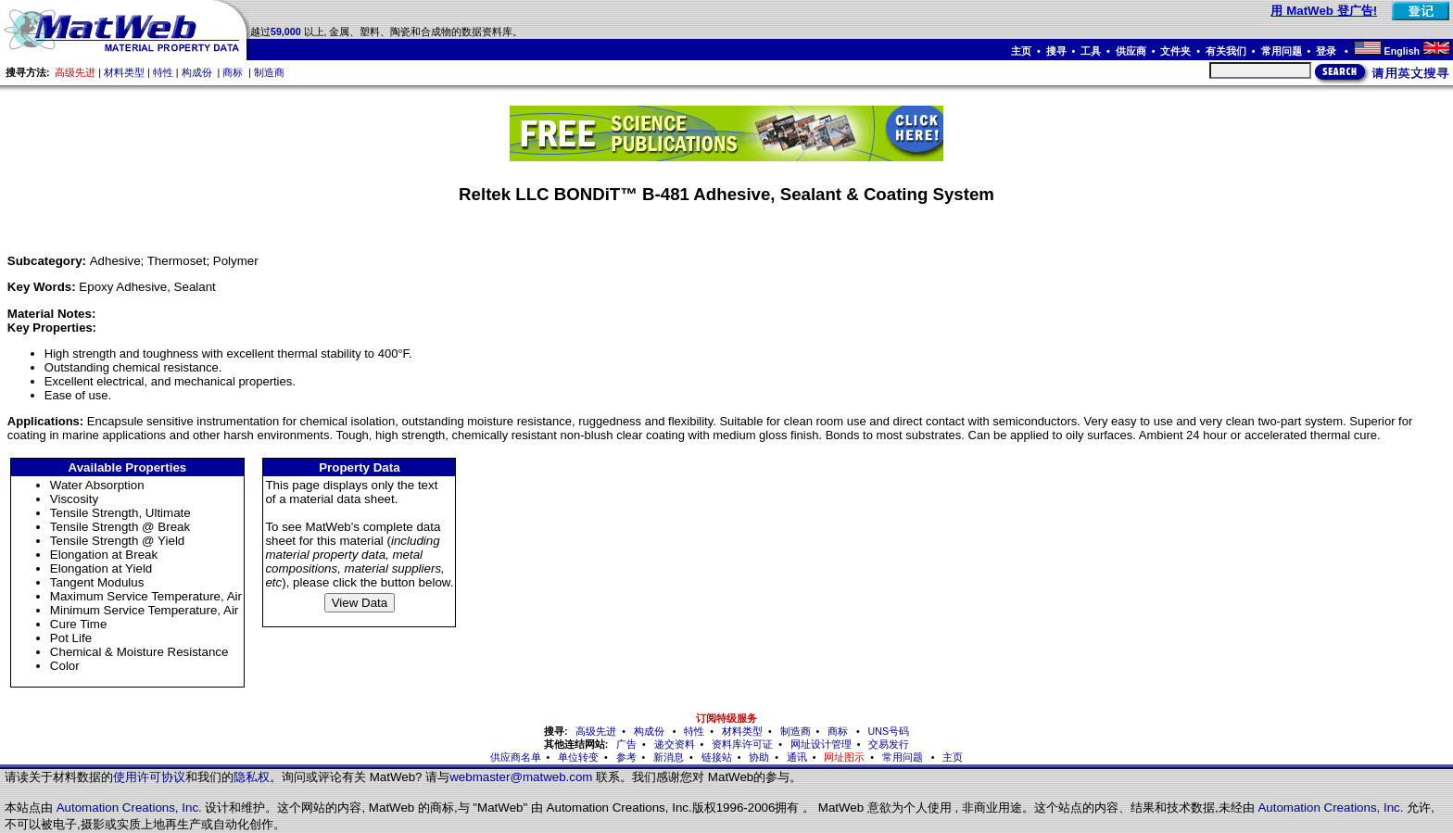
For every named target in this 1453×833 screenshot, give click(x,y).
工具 (1090, 51)
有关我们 (1226, 51)
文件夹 (1175, 51)
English (1402, 51)
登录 (1327, 51)
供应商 (1131, 51)
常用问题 (1281, 51)
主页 (1021, 51)
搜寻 (1056, 51)
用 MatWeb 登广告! (1323, 11)
